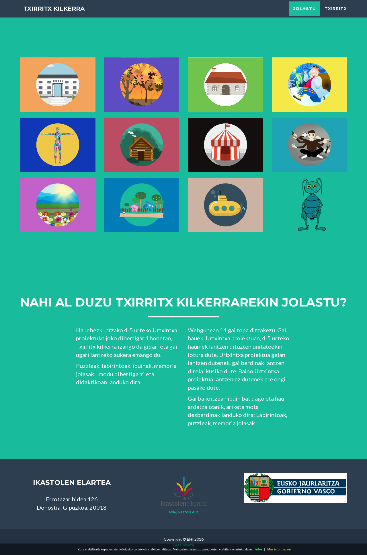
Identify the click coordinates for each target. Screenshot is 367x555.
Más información (279, 549)
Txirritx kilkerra (61, 14)
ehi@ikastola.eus (184, 511)
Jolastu (304, 14)
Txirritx (336, 14)
